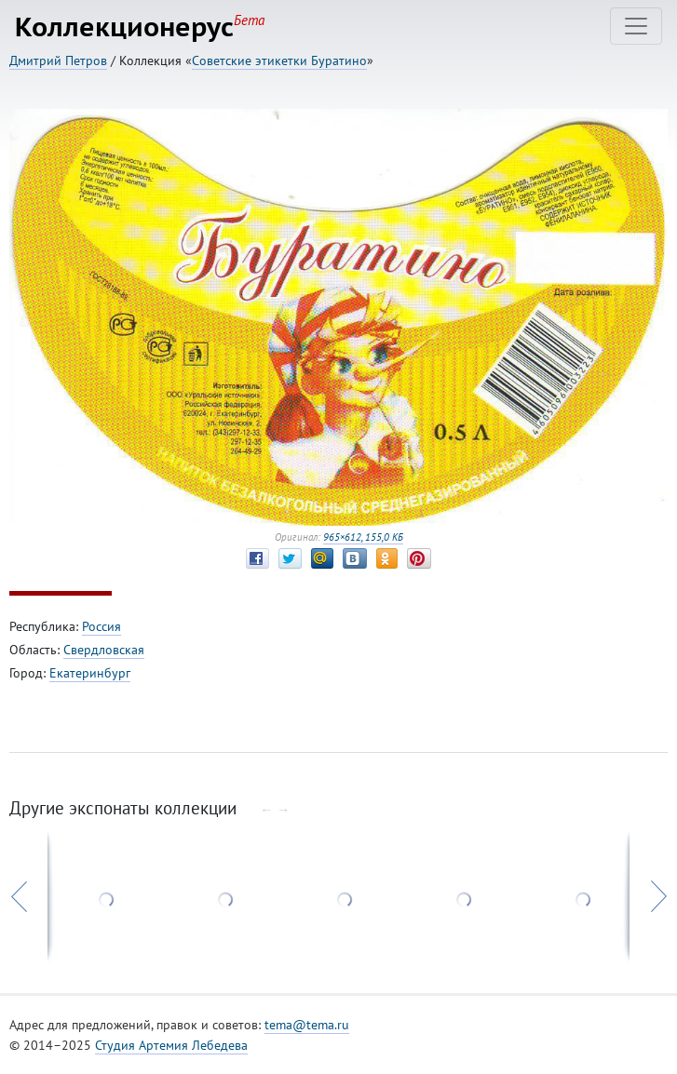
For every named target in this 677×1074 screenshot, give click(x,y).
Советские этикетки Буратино (279, 60)
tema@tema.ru (306, 1024)
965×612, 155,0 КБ (363, 537)
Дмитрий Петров (58, 60)
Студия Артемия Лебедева (171, 1045)
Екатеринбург (89, 673)
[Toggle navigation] (636, 26)
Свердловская (103, 649)
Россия (101, 626)
